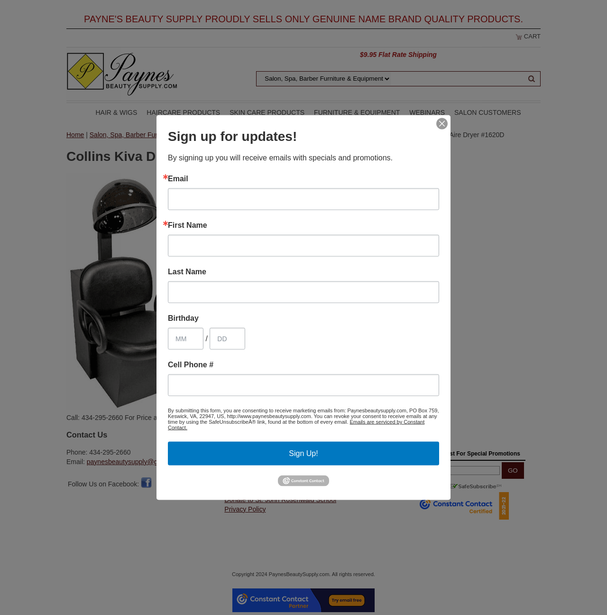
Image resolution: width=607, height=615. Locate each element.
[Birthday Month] (185, 339)
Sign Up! (303, 453)
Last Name (187, 272)
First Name (187, 225)
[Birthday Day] (227, 339)
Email (178, 179)
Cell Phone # (190, 365)
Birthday (183, 318)
